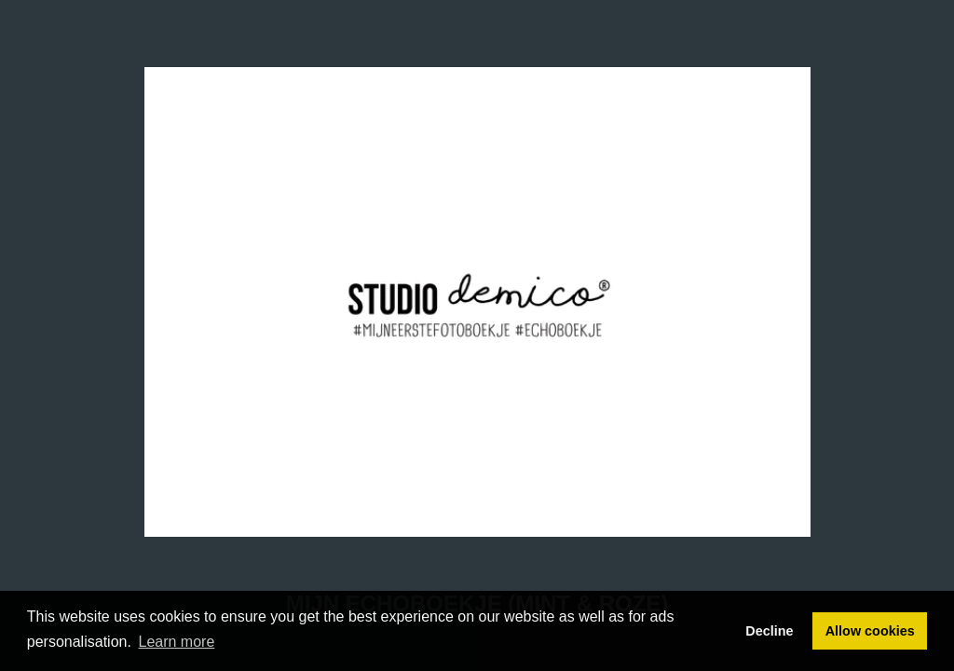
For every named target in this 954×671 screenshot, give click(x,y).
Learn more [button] (177, 642)
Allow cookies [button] (870, 630)
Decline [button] (769, 630)
